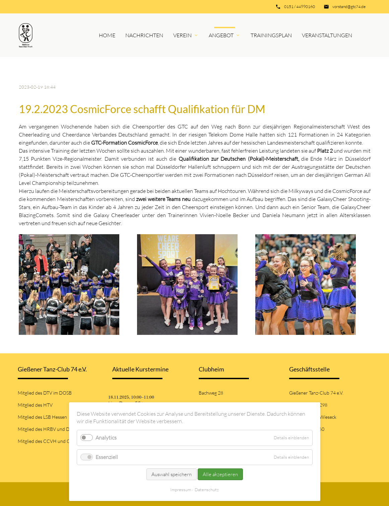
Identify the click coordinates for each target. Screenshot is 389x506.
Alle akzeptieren (220, 474)
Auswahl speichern (171, 474)
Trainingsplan (271, 35)
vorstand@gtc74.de (349, 6)
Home (107, 35)
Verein (182, 35)
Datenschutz (207, 489)
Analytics (106, 437)
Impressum (180, 489)
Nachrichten (144, 35)
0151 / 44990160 (299, 6)
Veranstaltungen (327, 35)
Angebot (221, 35)
